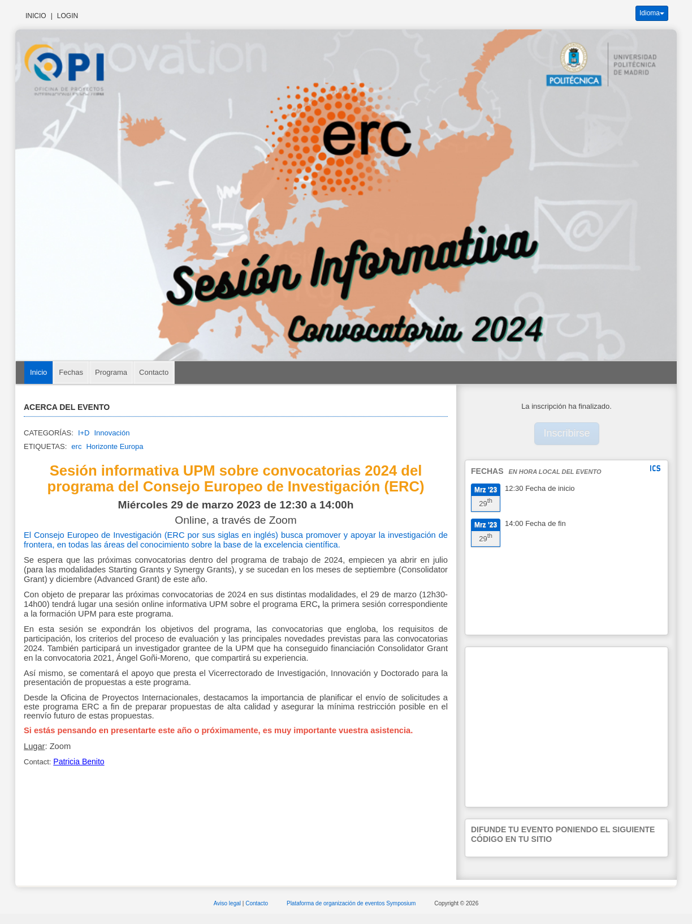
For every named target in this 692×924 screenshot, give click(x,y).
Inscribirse (567, 433)
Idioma (651, 13)
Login (67, 16)
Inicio (35, 16)
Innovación (111, 433)
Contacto (153, 372)
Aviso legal (228, 903)
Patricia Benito (78, 761)
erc (76, 446)
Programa (111, 372)
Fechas (71, 372)
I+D (84, 433)
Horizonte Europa (114, 446)
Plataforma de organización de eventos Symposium (352, 903)
